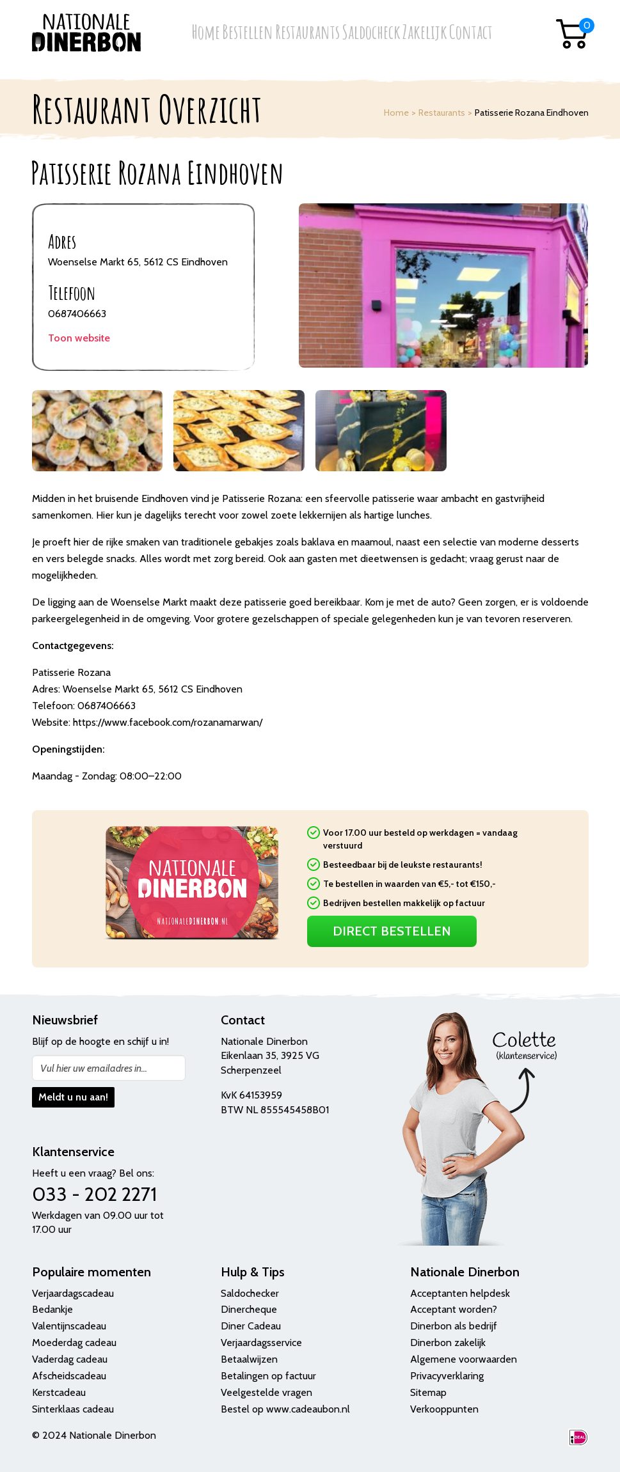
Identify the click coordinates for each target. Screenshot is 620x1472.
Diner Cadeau (251, 1326)
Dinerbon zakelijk (448, 1342)
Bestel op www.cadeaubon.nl (285, 1409)
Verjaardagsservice (261, 1342)
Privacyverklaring (447, 1376)
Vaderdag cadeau (69, 1359)
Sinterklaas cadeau (73, 1409)
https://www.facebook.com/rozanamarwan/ (167, 722)
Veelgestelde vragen (266, 1392)
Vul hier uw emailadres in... (93, 1068)
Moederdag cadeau (74, 1342)
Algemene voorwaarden (463, 1359)
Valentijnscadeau (69, 1326)
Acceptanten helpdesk (460, 1293)
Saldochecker (250, 1293)
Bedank (48, 1309)
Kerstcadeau (59, 1392)
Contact (471, 32)
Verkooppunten (444, 1409)
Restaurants (307, 32)
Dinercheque (249, 1309)
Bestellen (247, 32)
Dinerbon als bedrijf (453, 1326)
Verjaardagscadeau (73, 1293)
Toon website (79, 338)
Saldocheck (371, 32)
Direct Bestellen (392, 931)
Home (205, 32)
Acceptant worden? (453, 1309)
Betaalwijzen (249, 1359)
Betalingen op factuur (268, 1376)
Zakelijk (424, 32)
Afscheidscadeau (69, 1376)
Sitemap (428, 1392)
